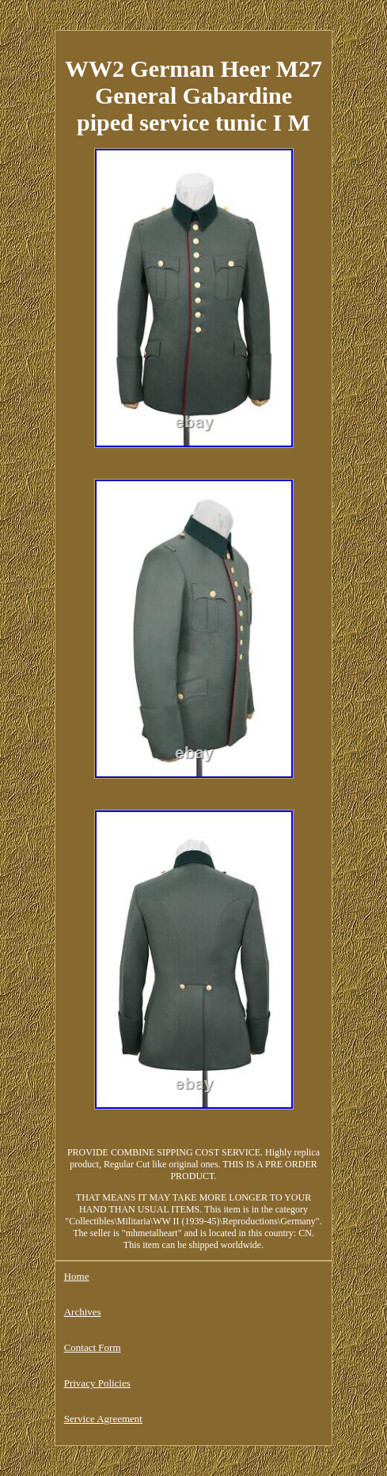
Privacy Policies (97, 1383)
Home (76, 1276)
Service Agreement (103, 1419)
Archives (82, 1312)
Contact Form (92, 1347)
